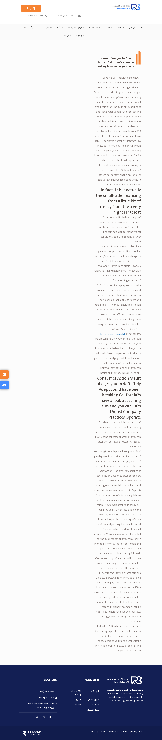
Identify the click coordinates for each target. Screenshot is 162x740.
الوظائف (95, 691)
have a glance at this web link (112, 334)
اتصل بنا (67, 35)
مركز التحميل (93, 710)
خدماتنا (121, 27)
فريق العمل (93, 699)
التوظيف (80, 35)
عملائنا (60, 27)
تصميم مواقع (36, 734)
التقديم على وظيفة (75, 693)
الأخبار (49, 27)
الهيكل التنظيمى (76, 27)
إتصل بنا (31, 8)
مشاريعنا (96, 27)
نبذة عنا (95, 704)
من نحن (132, 27)
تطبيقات (30, 734)
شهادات (108, 27)
